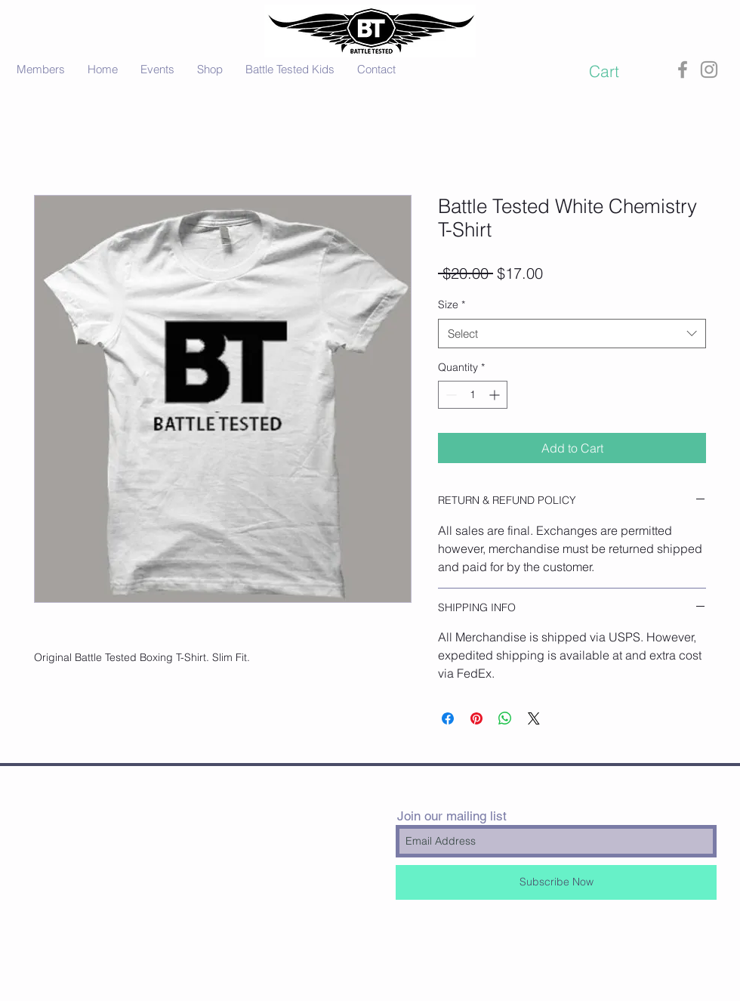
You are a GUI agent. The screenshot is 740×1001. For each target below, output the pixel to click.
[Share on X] (534, 718)
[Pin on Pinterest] (476, 718)
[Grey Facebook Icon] (682, 69)
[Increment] (495, 395)
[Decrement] (449, 395)
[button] (616, 71)
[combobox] (572, 333)
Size (451, 304)
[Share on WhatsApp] (505, 718)
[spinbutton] (472, 395)
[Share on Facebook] (448, 718)
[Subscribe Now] (556, 882)
